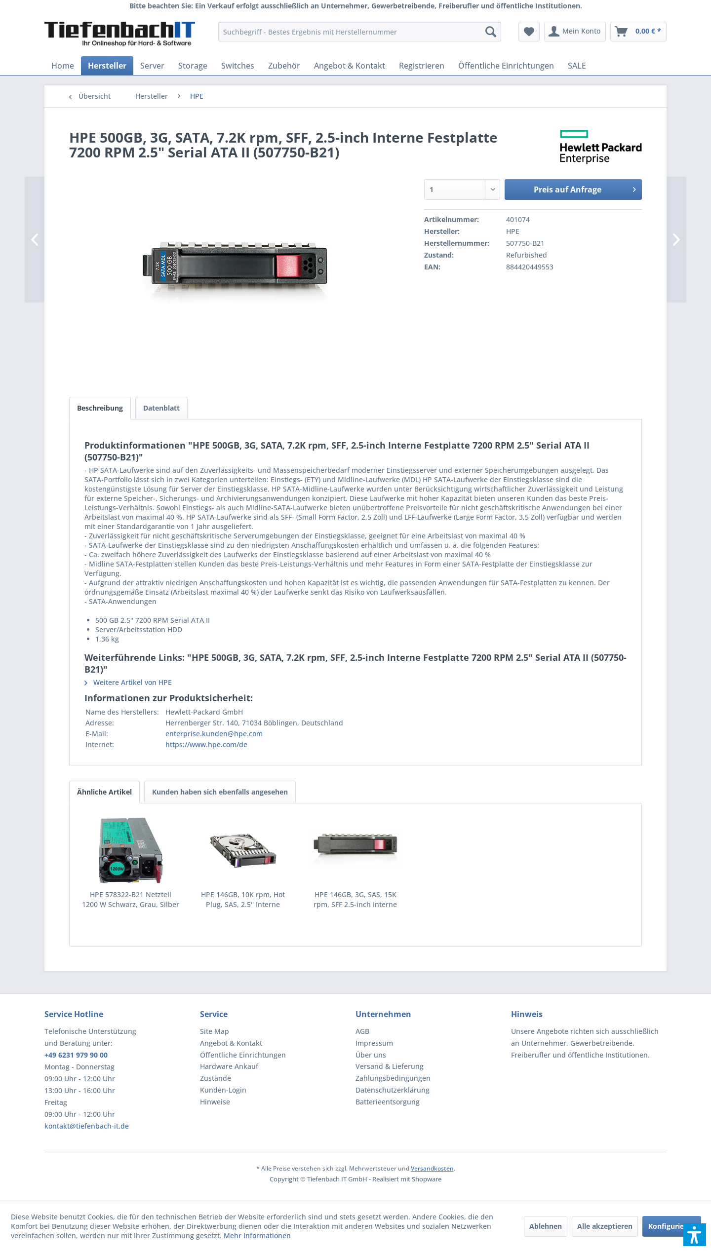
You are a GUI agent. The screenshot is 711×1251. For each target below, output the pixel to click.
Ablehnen (545, 1226)
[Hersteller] (107, 65)
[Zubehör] (284, 65)
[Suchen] (490, 31)
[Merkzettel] (529, 31)
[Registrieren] (421, 65)
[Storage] (192, 65)
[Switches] (237, 65)
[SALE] (577, 65)
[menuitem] (359, 31)
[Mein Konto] (575, 31)
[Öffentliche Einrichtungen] (506, 65)
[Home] (62, 65)
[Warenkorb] (638, 31)
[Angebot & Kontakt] (349, 65)
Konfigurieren (671, 1226)
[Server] (152, 65)
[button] (694, 1234)
